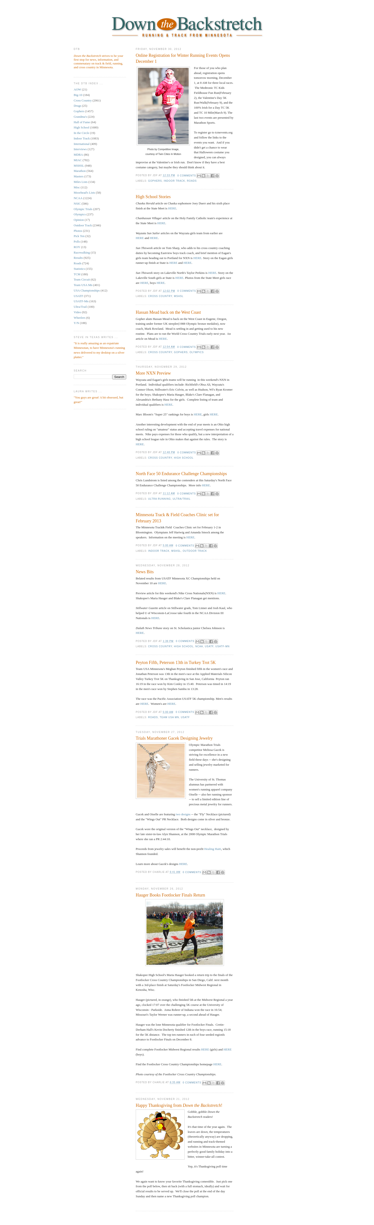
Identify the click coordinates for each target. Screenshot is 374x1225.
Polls (77, 241)
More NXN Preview (153, 373)
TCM (77, 274)
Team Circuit (82, 279)
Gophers (79, 111)
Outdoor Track (83, 225)
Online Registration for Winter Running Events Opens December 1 (183, 58)
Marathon (80, 171)
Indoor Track (82, 138)
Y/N (76, 323)
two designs (183, 814)
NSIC (77, 203)
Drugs (77, 105)
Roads (78, 263)
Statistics (79, 268)
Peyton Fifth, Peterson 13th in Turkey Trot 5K (176, 662)
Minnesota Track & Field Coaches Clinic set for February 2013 (177, 517)
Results (78, 258)
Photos (78, 231)
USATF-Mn (81, 301)
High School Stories (153, 196)
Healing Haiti (212, 849)
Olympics (80, 214)
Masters (78, 176)
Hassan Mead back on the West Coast (168, 312)
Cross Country (83, 100)
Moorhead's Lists (84, 192)
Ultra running (159, 499)
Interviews (80, 149)
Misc (77, 187)
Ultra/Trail (80, 306)
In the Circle (81, 133)
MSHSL (79, 165)
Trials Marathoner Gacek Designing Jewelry (174, 738)
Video (77, 312)
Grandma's (80, 116)
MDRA (78, 154)
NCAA (78, 198)
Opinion (79, 220)
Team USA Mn (83, 285)
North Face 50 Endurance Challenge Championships (181, 473)
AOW (77, 89)
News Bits (145, 571)
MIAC (78, 160)
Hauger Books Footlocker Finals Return (170, 895)
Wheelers (79, 317)
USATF (78, 296)
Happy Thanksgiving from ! (179, 1105)
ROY (77, 247)
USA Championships (87, 290)
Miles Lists (81, 182)
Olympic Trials (83, 209)
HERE (172, 208)
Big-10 (78, 95)
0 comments (186, 175)
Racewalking (82, 252)
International (81, 144)
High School (81, 127)
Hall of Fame (82, 122)
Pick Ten (79, 236)
